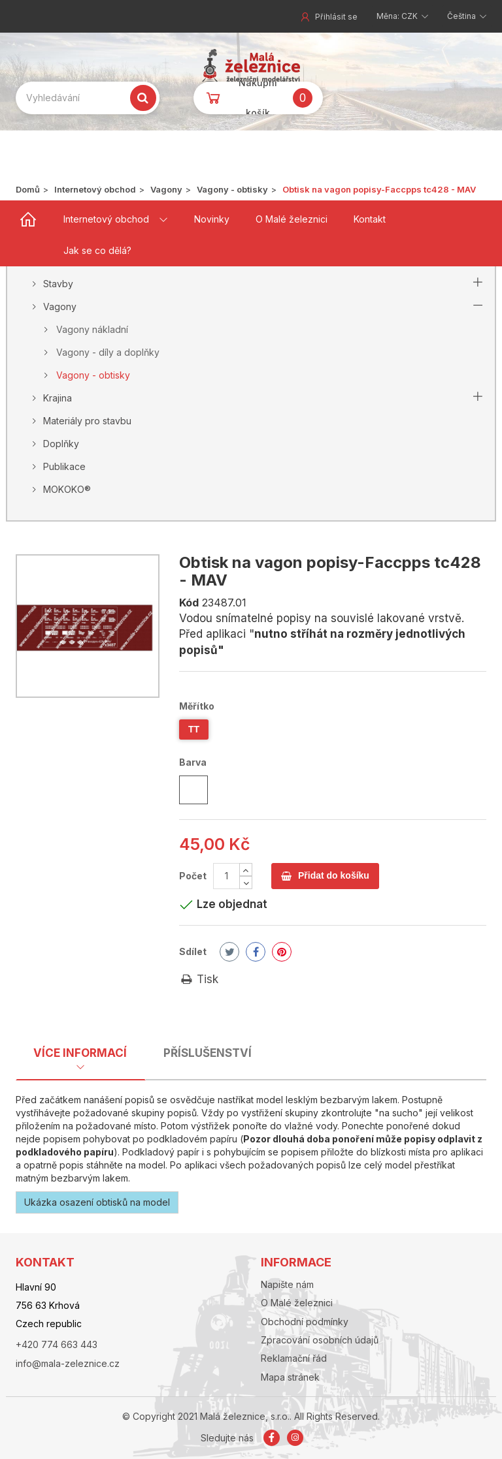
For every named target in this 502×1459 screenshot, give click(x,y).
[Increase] (245, 869)
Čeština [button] (462, 16)
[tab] (80, 1056)
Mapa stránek (290, 1377)
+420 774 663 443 (56, 1344)
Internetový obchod (106, 219)
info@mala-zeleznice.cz (68, 1363)
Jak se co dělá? (97, 250)
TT (193, 729)
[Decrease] (245, 882)
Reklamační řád (294, 1358)
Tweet (230, 952)
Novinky (211, 219)
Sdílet (193, 951)
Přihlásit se (328, 16)
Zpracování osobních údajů (319, 1339)
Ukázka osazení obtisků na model (97, 1202)
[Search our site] (87, 98)
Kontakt (370, 219)
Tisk (198, 979)
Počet (193, 875)
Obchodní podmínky (304, 1321)
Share (256, 952)
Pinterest (281, 952)
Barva (194, 762)
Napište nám (287, 1284)
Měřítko (197, 706)
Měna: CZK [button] (398, 16)
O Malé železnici (291, 219)
